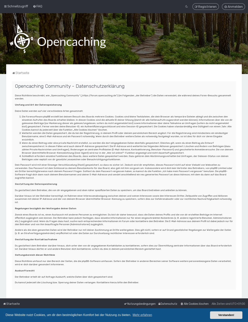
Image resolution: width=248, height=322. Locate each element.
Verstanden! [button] (226, 315)
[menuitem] (37, 6)
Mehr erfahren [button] (142, 315)
